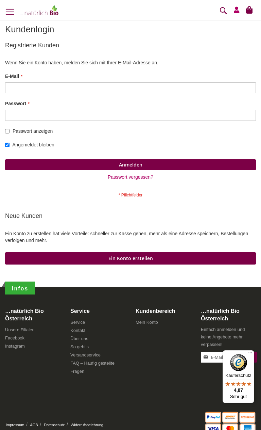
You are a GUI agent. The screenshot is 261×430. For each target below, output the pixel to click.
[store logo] (39, 10)
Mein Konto (147, 322)
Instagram (15, 346)
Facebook (14, 337)
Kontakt (77, 330)
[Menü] (250, 354)
